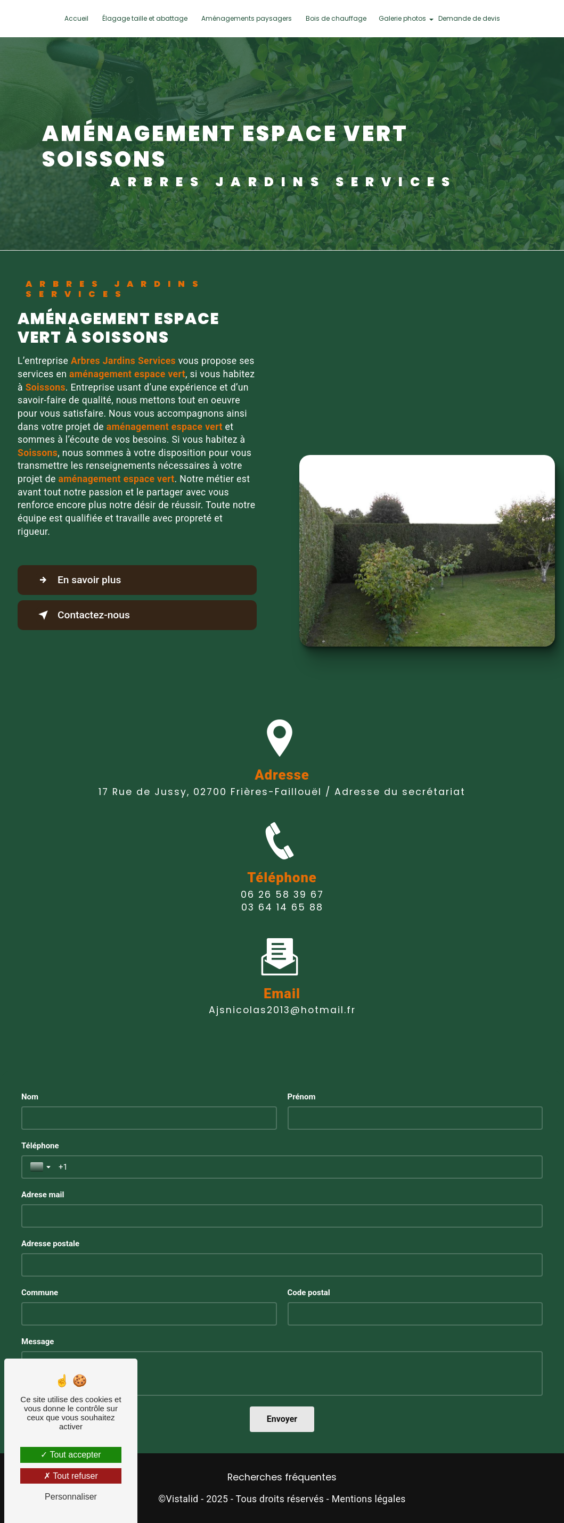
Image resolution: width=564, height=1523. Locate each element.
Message (37, 1341)
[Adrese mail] (282, 1216)
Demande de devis (469, 18)
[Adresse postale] (282, 1265)
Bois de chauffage (336, 18)
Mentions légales (369, 1499)
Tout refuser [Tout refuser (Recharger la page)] (71, 1475)
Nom (29, 1097)
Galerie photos (402, 18)
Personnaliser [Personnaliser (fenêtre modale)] (71, 1496)
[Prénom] (415, 1118)
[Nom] (149, 1118)
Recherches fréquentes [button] (282, 1477)
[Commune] (149, 1314)
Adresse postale (50, 1243)
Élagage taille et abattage (144, 18)
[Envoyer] (282, 1419)
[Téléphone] (296, 1167)
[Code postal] (415, 1314)
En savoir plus (77, 580)
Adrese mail (42, 1194)
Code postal (309, 1292)
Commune (39, 1292)
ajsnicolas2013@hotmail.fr (282, 994)
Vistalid (182, 1499)
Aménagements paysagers (246, 18)
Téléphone (40, 1145)
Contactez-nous (82, 615)
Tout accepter (70, 1454)
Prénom (302, 1097)
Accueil (76, 18)
